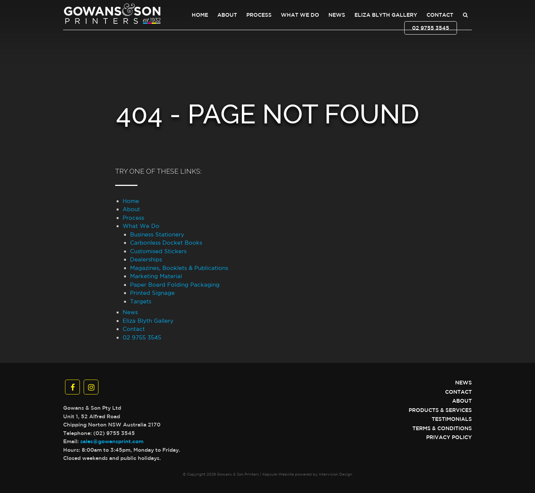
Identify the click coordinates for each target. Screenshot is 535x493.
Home (200, 15)
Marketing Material (156, 276)
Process (259, 15)
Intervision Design (335, 474)
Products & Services (440, 410)
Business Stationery (157, 234)
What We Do (300, 15)
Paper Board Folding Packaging (175, 284)
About (227, 15)
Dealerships (146, 259)
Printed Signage (152, 293)
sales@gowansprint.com (111, 441)
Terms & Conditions (442, 428)
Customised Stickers (158, 251)
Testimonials (452, 419)
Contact (440, 15)
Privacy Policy (449, 437)
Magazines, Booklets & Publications (179, 268)
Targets (140, 301)
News (336, 15)
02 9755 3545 (430, 28)
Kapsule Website (278, 474)
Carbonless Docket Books (166, 242)
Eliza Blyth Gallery (385, 15)
